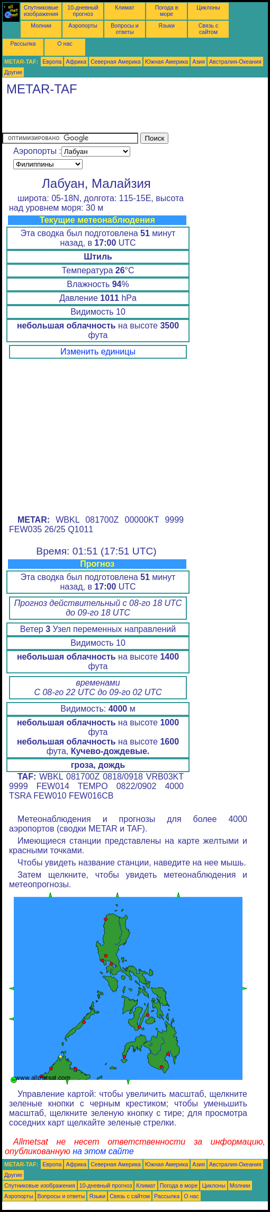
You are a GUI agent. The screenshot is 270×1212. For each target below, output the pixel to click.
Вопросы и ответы (125, 28)
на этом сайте (103, 1151)
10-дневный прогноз (82, 10)
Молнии (41, 25)
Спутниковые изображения (41, 10)
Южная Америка (166, 61)
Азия (198, 61)
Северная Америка (116, 61)
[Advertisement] (126, 117)
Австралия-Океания (235, 61)
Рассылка (22, 43)
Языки (166, 25)
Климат (124, 7)
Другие (13, 72)
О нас (64, 43)
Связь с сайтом (209, 28)
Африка (76, 61)
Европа (51, 61)
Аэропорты (82, 25)
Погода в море (166, 10)
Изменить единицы (98, 351)
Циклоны (208, 7)
